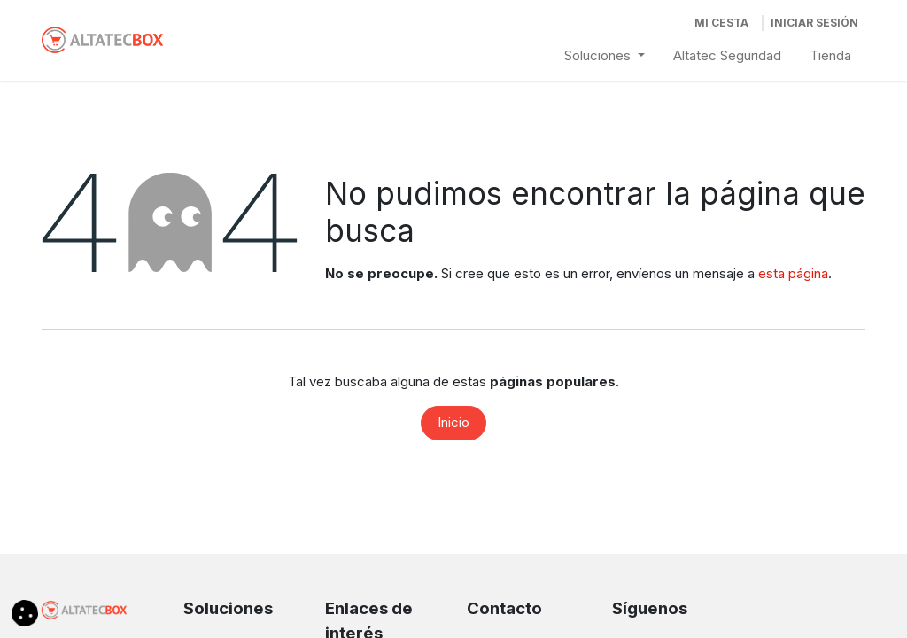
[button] (25, 611)
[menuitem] (604, 56)
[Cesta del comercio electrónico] (721, 23)
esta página (793, 273)
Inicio (453, 422)
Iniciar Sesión (814, 22)
